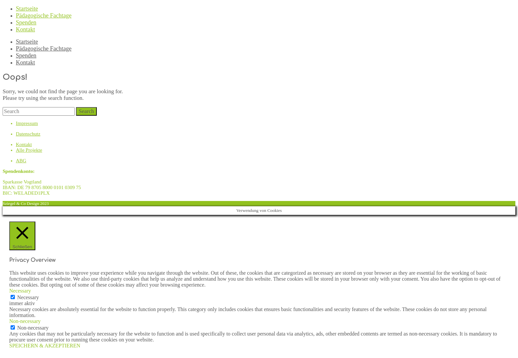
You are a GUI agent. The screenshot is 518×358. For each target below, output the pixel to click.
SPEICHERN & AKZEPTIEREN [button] (44, 345)
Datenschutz (28, 134)
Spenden (26, 22)
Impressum (27, 123)
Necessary (28, 297)
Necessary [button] (20, 291)
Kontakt (25, 29)
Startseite (27, 8)
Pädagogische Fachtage (43, 15)
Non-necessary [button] (25, 321)
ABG (21, 160)
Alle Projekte (29, 150)
